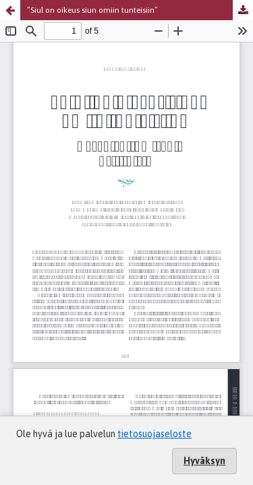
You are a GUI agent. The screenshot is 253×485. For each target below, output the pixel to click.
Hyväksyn (204, 460)
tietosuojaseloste (154, 433)
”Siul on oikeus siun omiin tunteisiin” (92, 10)
